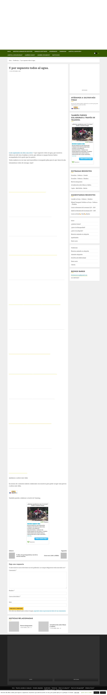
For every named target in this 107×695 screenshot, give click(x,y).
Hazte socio (56, 55)
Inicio (9, 51)
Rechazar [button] (96, 692)
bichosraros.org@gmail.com (79, 275)
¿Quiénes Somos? (30, 55)
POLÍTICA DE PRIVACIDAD (78, 258)
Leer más (76, 692)
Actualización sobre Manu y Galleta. (58, 625)
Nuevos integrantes (26, 625)
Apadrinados (53, 51)
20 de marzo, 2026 (25, 627)
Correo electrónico (14, 596)
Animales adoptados (41, 51)
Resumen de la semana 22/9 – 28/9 (85, 207)
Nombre (12, 590)
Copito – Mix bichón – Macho (79, 188)
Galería (73, 265)
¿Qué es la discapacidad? (15, 55)
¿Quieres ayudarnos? (43, 55)
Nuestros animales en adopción (22, 51)
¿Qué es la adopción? (74, 51)
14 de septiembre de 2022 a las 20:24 (20, 153)
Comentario (12, 570)
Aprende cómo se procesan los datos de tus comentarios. (50, 611)
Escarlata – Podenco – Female (79, 175)
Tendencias (62, 51)
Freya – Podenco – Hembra (84, 199)
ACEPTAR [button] (103, 692)
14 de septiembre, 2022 (15, 71)
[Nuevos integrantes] (14, 627)
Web (10, 602)
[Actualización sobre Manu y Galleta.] (43, 627)
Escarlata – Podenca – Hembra (79, 178)
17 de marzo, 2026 (54, 628)
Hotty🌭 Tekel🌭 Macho (83, 214)
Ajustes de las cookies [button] (86, 692)
